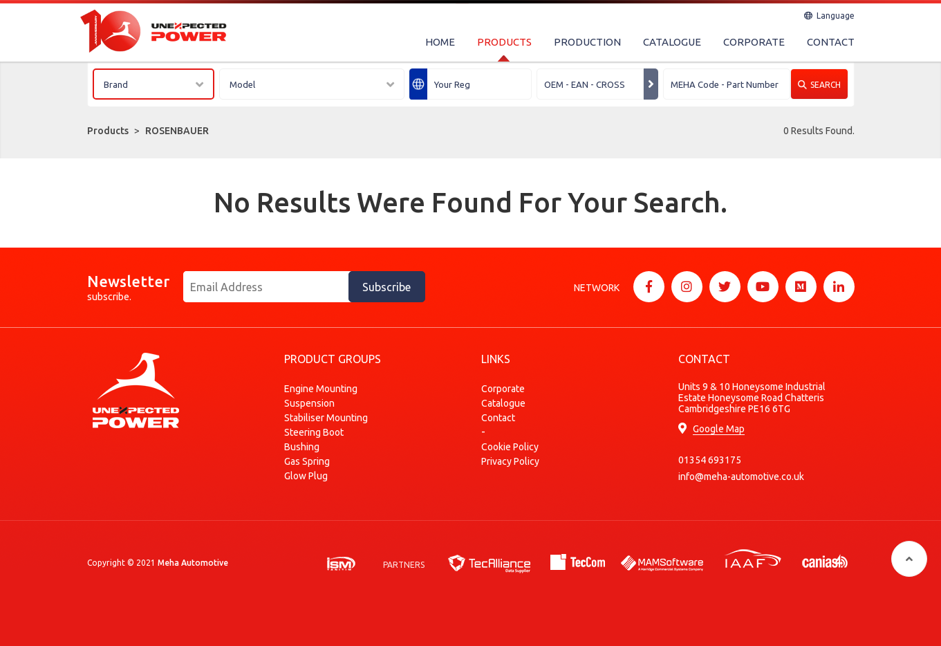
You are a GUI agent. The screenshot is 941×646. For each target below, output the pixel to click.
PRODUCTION (587, 42)
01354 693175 (709, 459)
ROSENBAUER (177, 130)
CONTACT (831, 42)
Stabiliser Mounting (326, 417)
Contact (498, 417)
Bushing (301, 446)
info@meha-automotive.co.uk (741, 476)
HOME (440, 42)
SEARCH (819, 84)
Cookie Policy (510, 446)
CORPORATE (754, 42)
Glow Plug (306, 475)
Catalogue (503, 403)
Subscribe (386, 287)
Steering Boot (314, 432)
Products (108, 130)
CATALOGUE (672, 42)
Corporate (503, 388)
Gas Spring (307, 461)
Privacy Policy (510, 461)
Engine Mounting (320, 388)
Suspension (309, 403)
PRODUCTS (504, 42)
